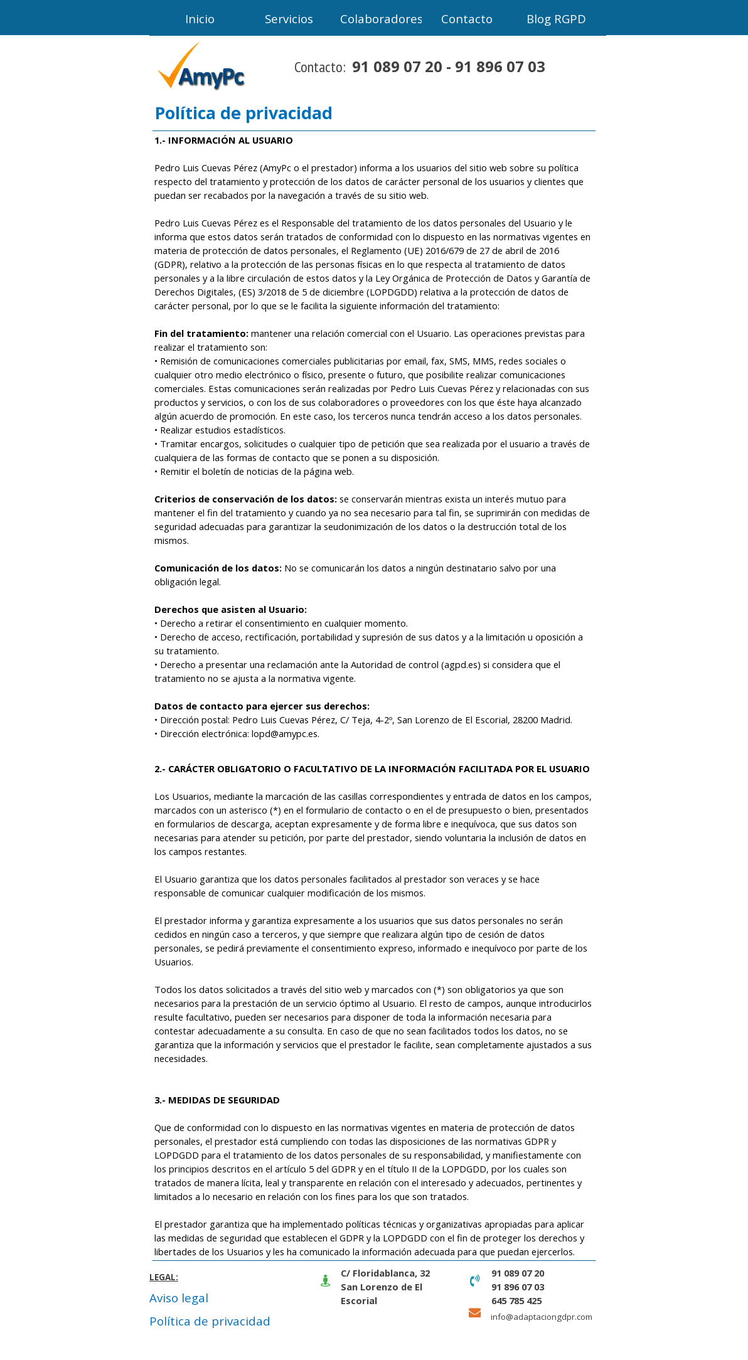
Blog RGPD (556, 18)
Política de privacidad (209, 1321)
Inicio (200, 18)
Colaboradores (381, 18)
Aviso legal (178, 1297)
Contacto (467, 18)
